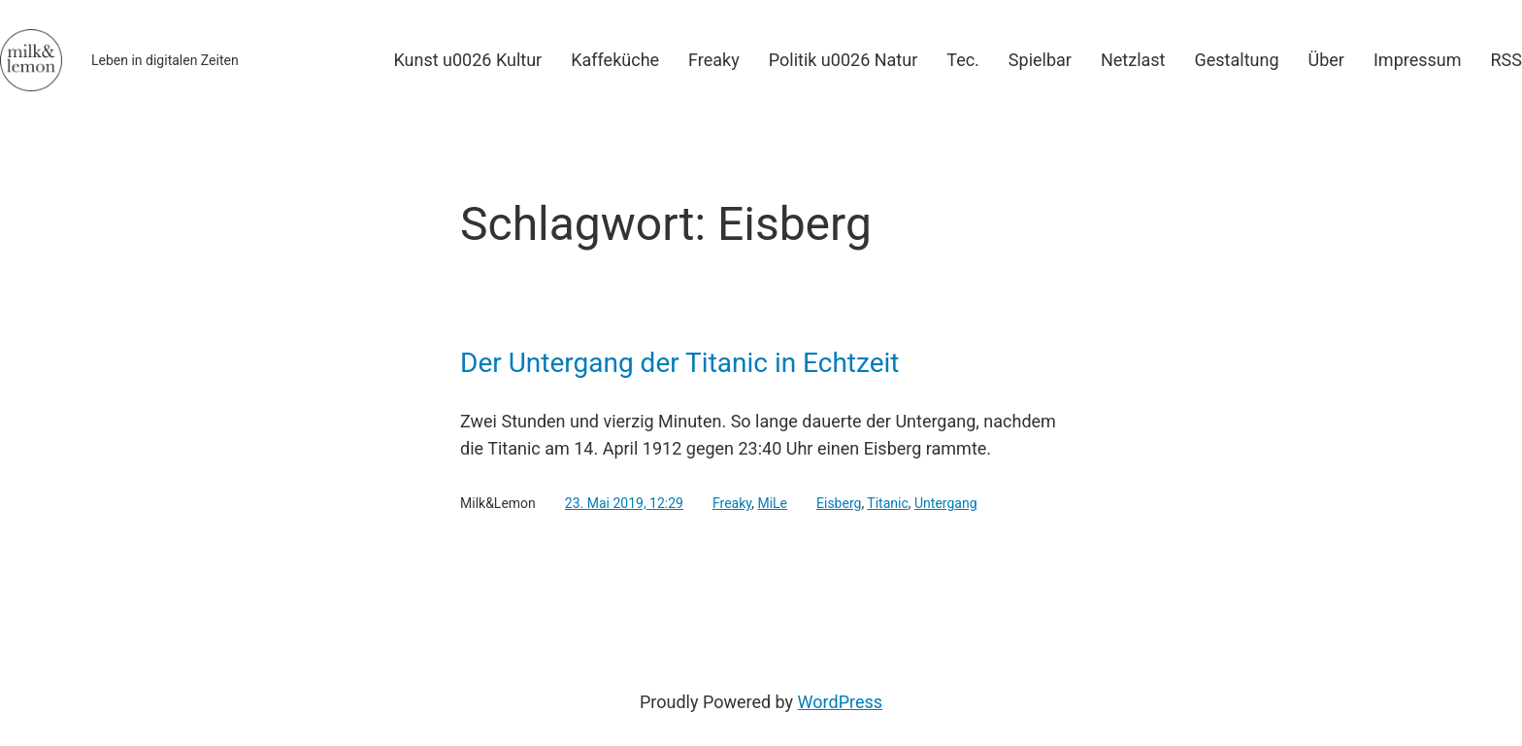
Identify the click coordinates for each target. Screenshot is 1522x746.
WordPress (840, 702)
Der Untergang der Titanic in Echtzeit (680, 363)
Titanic (887, 503)
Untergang (945, 503)
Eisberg (838, 503)
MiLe (772, 503)
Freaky (731, 503)
